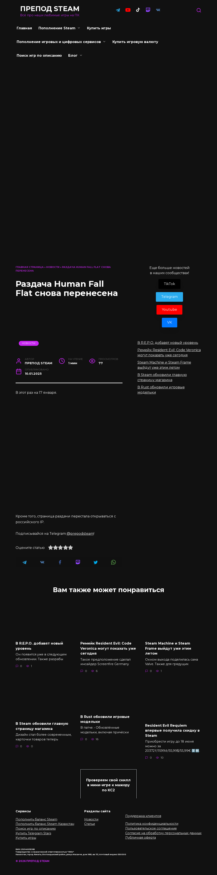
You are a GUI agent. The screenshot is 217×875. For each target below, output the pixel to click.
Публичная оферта (140, 836)
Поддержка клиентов (143, 814)
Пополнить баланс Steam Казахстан (45, 822)
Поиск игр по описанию (39, 55)
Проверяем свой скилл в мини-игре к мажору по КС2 (108, 783)
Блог (73, 55)
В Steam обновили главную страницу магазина (42, 725)
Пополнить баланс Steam (36, 817)
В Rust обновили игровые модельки (105, 718)
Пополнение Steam (56, 28)
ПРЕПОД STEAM (50, 8)
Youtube (169, 310)
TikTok (169, 284)
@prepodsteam (80, 534)
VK (169, 322)
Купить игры (99, 28)
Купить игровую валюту (135, 42)
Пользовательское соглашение (151, 826)
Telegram (169, 297)
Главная (24, 28)
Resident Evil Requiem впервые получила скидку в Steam (172, 729)
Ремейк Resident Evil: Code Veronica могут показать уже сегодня (108, 648)
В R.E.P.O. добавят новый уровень (167, 343)
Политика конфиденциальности (151, 822)
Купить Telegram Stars (33, 831)
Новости (52, 267)
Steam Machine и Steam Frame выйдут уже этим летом (168, 648)
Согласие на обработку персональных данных (163, 831)
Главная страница (30, 267)
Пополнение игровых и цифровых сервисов (59, 42)
